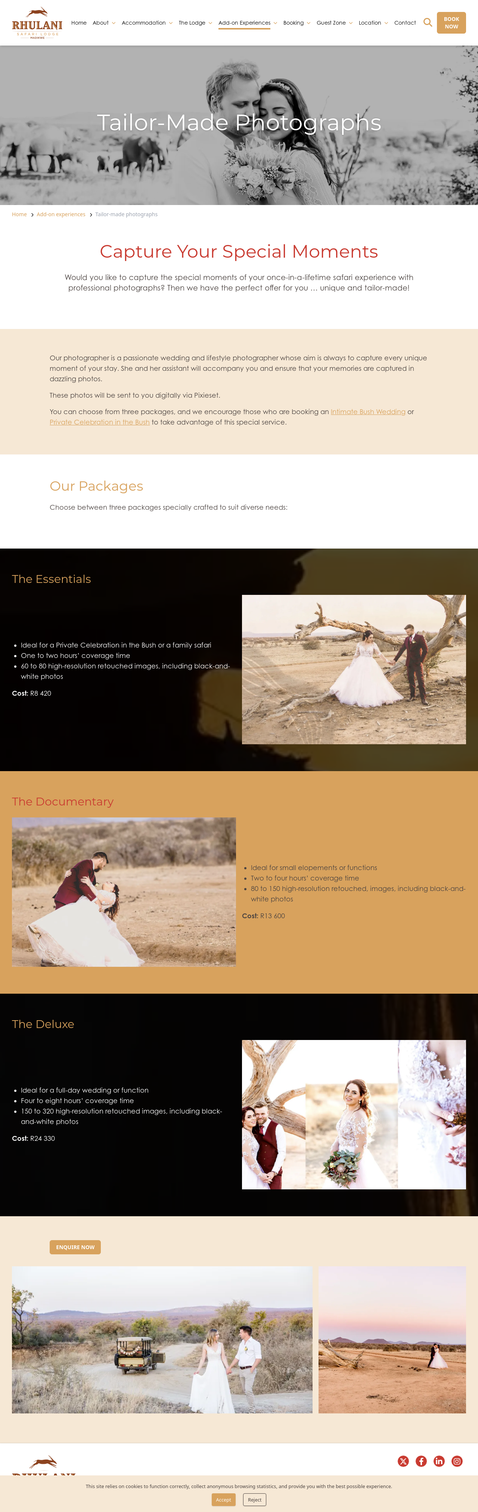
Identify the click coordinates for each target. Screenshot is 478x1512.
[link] (37, 23)
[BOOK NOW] (451, 23)
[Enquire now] (75, 1247)
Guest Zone (331, 22)
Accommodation (144, 22)
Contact (405, 22)
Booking (293, 22)
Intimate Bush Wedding (368, 412)
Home (79, 22)
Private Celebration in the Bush (100, 422)
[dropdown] (114, 23)
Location (370, 22)
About (101, 22)
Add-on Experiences (244, 23)
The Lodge (192, 22)
